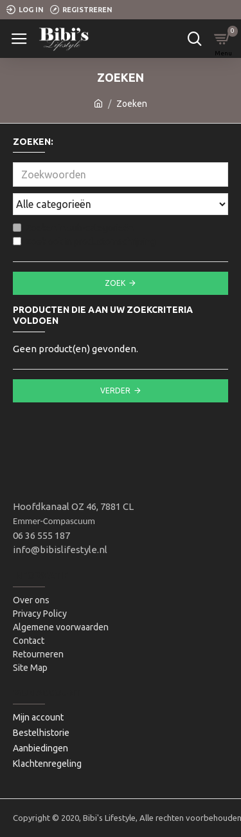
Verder (115, 390)
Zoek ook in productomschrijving (84, 241)
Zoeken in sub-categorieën (73, 228)
